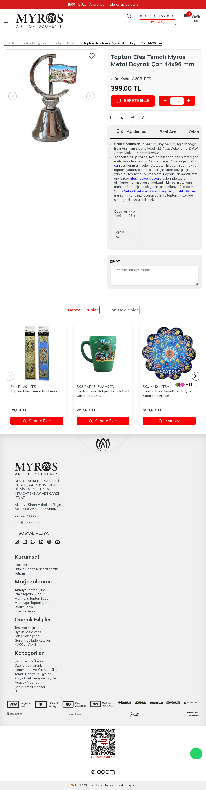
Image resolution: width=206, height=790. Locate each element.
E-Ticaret (88, 785)
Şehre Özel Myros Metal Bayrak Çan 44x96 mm (159, 191)
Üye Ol (144, 16)
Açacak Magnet (27, 682)
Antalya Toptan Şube (30, 590)
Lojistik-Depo (25, 611)
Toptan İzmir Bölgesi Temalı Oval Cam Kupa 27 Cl (103, 393)
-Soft (76, 785)
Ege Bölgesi (56, 43)
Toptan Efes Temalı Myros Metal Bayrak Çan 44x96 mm (123, 43)
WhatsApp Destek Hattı (196, 753)
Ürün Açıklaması (132, 131)
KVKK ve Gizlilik (26, 645)
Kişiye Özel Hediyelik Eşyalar (36, 678)
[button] (196, 376)
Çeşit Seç (174, 420)
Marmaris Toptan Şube (31, 598)
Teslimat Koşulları (27, 628)
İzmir (70, 43)
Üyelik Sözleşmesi (28, 632)
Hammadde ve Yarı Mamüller (36, 670)
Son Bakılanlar (123, 310)
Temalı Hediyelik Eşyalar (33, 674)
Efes (79, 43)
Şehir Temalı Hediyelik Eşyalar (25, 43)
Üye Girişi (157, 22)
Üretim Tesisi (24, 607)
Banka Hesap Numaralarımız (36, 569)
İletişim (20, 573)
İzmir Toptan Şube (28, 594)
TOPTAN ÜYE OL (164, 16)
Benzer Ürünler (83, 310)
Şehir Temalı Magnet (30, 687)
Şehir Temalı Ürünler (30, 661)
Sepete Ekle (132, 101)
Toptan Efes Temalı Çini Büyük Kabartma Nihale (167, 393)
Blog (18, 691)
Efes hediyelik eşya (144, 178)
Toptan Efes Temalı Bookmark (34, 391)
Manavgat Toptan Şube (32, 603)
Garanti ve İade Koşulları (33, 640)
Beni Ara (168, 131)
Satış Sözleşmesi (27, 636)
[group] (51, 97)
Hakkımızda (23, 565)
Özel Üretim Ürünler (29, 665)
